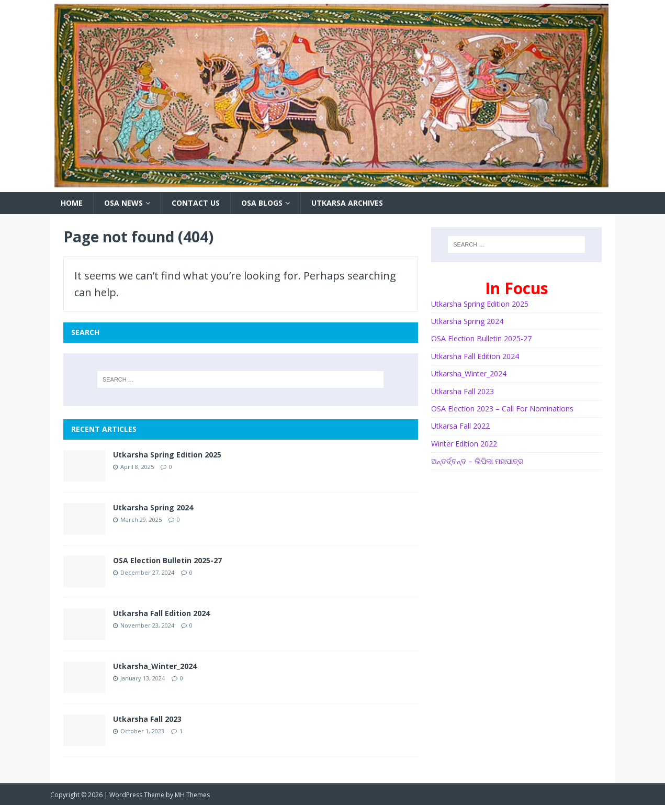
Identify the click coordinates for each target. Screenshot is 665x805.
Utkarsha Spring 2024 (153, 507)
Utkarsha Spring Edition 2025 (167, 455)
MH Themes (192, 794)
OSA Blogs (262, 203)
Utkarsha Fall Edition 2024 (161, 613)
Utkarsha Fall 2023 (147, 719)
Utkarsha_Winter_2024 (155, 666)
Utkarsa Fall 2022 (460, 426)
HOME (72, 203)
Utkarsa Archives (347, 203)
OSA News (123, 203)
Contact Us (196, 203)
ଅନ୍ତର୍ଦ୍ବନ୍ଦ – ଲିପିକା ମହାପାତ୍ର (477, 461)
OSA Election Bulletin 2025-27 (167, 560)
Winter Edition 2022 (464, 444)
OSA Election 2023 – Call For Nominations (502, 408)
